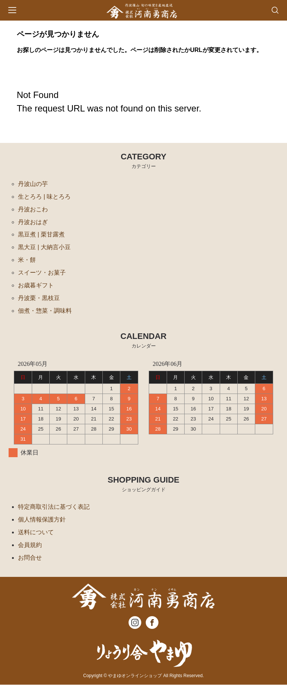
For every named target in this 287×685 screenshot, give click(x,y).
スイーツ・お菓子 (42, 273)
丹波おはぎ (33, 222)
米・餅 (27, 260)
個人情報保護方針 (42, 520)
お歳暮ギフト (36, 285)
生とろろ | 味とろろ (44, 196)
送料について (36, 532)
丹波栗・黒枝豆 (39, 298)
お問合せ (30, 558)
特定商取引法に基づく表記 (54, 507)
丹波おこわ (33, 209)
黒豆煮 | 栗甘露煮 (41, 235)
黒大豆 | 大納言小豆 (44, 247)
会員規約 (30, 545)
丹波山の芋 (33, 184)
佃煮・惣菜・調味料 (45, 311)
